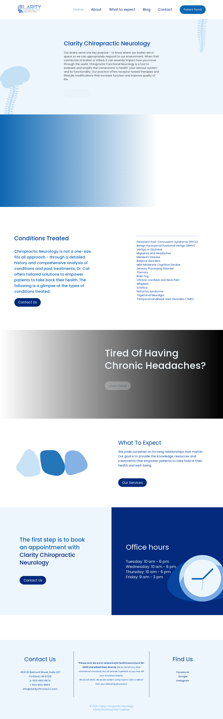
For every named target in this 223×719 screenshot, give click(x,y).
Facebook (182, 672)
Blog (146, 9)
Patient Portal (193, 9)
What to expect (122, 9)
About (96, 9)
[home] (29, 9)
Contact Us (27, 302)
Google (183, 676)
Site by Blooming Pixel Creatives (111, 709)
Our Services (132, 482)
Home (78, 9)
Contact (165, 9)
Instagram (182, 680)
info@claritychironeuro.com (40, 689)
